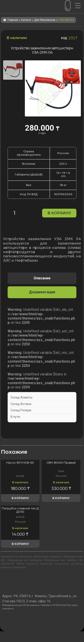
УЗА (81, 560)
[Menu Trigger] (79, 5)
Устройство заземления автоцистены (47, 564)
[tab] (42, 278)
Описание (42, 278)
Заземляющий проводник (47, 556)
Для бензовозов (44, 20)
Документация (42, 292)
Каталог (26, 20)
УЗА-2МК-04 (7, 564)
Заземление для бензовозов (16, 556)
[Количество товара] (14, 213)
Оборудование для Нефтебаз (60, 560)
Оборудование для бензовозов (24, 560)
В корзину (59, 213)
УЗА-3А (20, 564)
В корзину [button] (20, 498)
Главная (13, 20)
